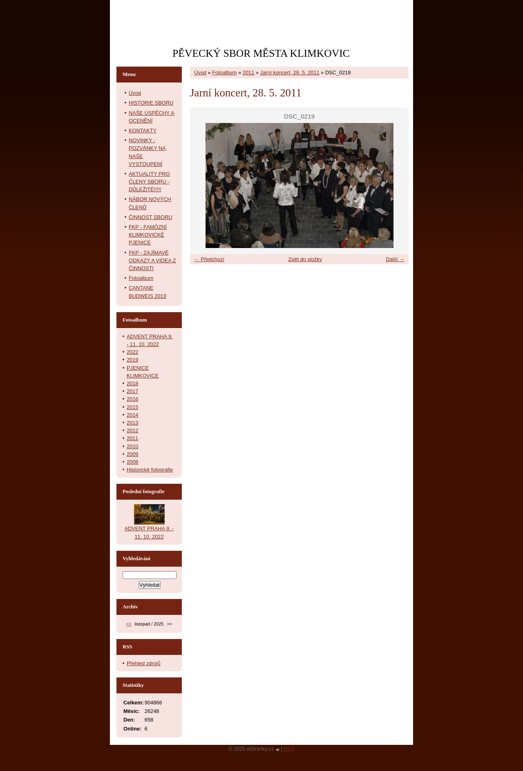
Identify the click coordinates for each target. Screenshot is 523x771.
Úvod (200, 72)
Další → (395, 259)
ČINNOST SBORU (150, 217)
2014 (132, 415)
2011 (248, 72)
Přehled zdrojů (144, 663)
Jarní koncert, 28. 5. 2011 (290, 72)
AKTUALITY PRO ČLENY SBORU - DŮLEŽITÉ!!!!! (149, 181)
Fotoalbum (224, 72)
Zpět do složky (305, 259)
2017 (132, 391)
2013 (132, 423)
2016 (132, 399)
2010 (132, 446)
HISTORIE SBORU (151, 103)
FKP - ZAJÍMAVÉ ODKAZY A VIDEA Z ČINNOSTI (152, 260)
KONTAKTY (142, 130)
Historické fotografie (150, 470)
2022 (132, 352)
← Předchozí (209, 259)
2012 (132, 430)
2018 (132, 383)
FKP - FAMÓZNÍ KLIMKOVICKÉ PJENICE (148, 235)
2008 (132, 462)
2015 (132, 407)
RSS (289, 749)
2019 (132, 360)
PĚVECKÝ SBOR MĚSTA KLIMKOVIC (261, 53)
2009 (132, 454)
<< (129, 623)
